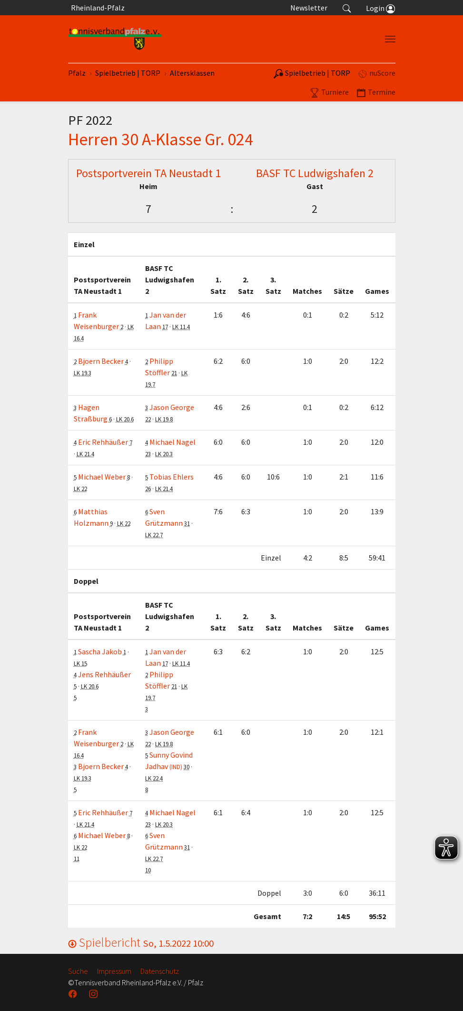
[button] (347, 7)
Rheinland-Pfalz (96, 7)
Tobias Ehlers (171, 476)
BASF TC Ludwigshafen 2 (315, 173)
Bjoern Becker (101, 361)
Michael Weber (102, 476)
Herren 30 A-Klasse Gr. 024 (160, 139)
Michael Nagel (172, 442)
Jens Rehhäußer (104, 674)
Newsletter (308, 7)
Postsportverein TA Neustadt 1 (148, 173)
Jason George (171, 407)
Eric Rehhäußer (103, 442)
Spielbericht (141, 942)
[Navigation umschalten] (390, 39)
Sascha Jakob (100, 651)
